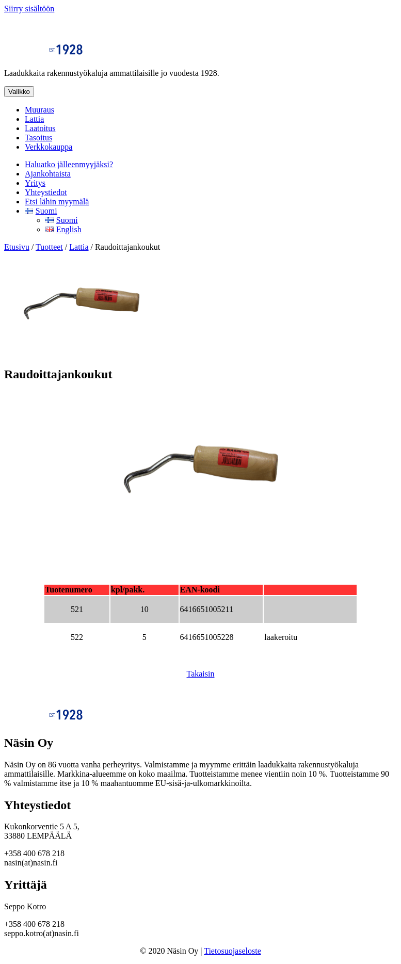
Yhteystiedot (46, 192)
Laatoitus (40, 128)
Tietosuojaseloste (232, 950)
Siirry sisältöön (29, 8)
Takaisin (201, 673)
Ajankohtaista (48, 173)
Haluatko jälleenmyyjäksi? (69, 164)
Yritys (35, 183)
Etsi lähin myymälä (57, 201)
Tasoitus (38, 137)
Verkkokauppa (48, 146)
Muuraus (39, 109)
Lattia (34, 119)
